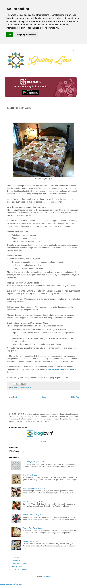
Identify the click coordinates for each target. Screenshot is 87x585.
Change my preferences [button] (26, 35)
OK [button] (10, 35)
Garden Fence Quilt (30, 541)
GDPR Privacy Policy (19, 570)
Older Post (75, 397)
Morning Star (18, 387)
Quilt (25, 387)
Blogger (48, 576)
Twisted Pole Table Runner (32, 528)
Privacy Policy (16, 567)
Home (44, 397)
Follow (43, 441)
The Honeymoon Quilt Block (33, 462)
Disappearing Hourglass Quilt (33, 488)
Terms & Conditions (19, 564)
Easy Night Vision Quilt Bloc (33, 502)
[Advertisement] (38, 117)
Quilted (29, 387)
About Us (15, 558)
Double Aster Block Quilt (31, 515)
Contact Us (15, 561)
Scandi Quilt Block (29, 475)
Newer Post (12, 397)
